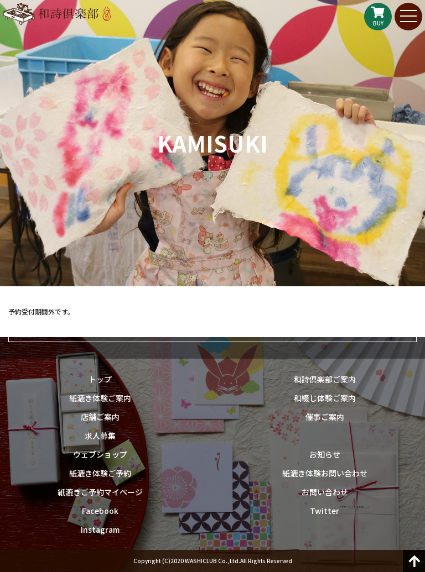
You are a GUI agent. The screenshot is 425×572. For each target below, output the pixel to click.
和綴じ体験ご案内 (325, 397)
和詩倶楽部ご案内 (325, 379)
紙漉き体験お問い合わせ (324, 473)
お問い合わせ (325, 491)
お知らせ (324, 454)
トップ (100, 379)
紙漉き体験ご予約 (100, 473)
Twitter (324, 510)
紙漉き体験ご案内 (100, 397)
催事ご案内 (324, 416)
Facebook (100, 510)
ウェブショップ (100, 454)
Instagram (100, 529)
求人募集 (100, 435)
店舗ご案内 (100, 416)
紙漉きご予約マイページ (100, 491)
